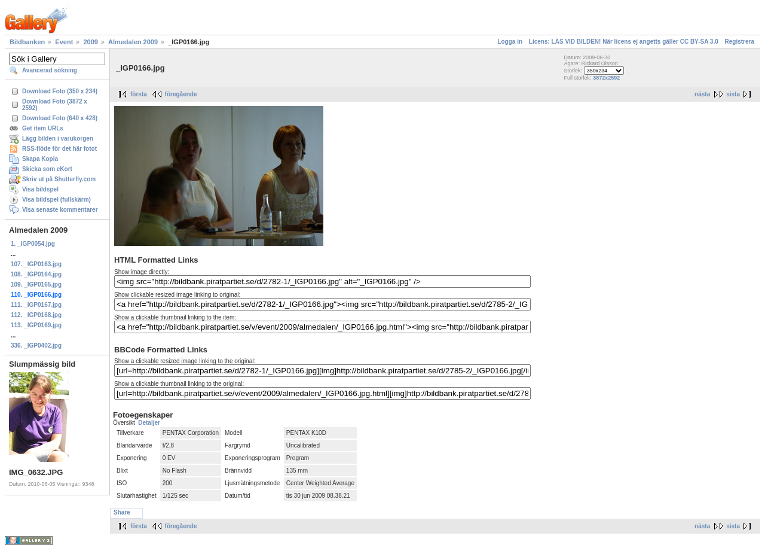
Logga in (509, 41)
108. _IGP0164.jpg (36, 274)
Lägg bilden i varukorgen (57, 138)
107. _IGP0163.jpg (36, 264)
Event (64, 41)
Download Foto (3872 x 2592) (54, 104)
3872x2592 (606, 78)
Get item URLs (42, 128)
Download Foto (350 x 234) (59, 91)
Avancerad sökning (49, 70)
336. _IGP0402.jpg (36, 345)
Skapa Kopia (40, 159)
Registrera (739, 41)
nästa (702, 94)
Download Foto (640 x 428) (59, 118)
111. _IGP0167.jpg (36, 305)
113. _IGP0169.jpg (36, 325)
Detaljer (149, 422)
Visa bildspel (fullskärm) (56, 199)
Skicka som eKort (47, 169)
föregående (181, 94)
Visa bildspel (40, 189)
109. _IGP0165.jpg (36, 284)
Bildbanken (27, 41)
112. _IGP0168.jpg (36, 315)
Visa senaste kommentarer (60, 209)
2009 (90, 41)
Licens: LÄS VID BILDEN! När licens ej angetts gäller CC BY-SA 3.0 (623, 41)
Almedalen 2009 (133, 41)
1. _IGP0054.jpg (33, 244)
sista (733, 94)
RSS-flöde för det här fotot (59, 148)
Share (122, 512)
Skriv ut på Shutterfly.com (59, 179)
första (138, 94)
